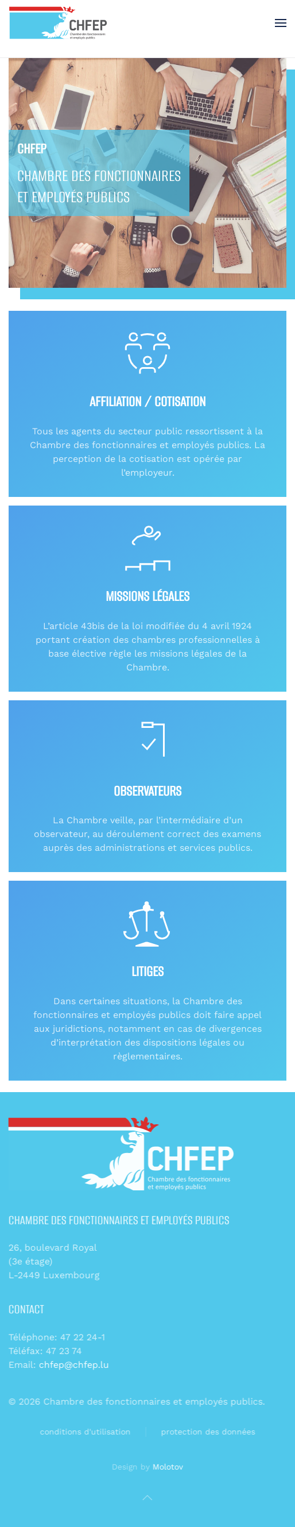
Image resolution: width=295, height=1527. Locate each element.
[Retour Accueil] (59, 23)
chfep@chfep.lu (72, 1364)
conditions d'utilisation (82, 1431)
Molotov (166, 1466)
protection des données (205, 1431)
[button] (280, 23)
